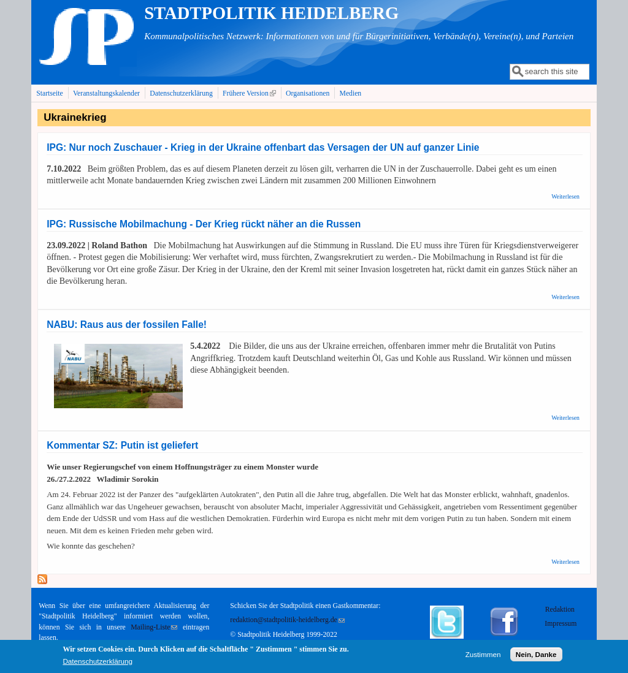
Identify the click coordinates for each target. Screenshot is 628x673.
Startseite (49, 93)
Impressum (560, 624)
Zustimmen (483, 657)
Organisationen (307, 93)
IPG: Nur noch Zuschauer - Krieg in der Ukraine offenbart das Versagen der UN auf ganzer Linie (263, 147)
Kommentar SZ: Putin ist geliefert (122, 445)
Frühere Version (250, 93)
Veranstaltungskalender (106, 93)
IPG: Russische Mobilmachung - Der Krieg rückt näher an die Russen (204, 224)
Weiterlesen (565, 196)
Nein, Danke (536, 657)
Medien (351, 93)
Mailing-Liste (154, 627)
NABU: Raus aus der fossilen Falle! (127, 324)
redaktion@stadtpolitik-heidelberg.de (287, 620)
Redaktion (560, 610)
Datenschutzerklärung (181, 93)
